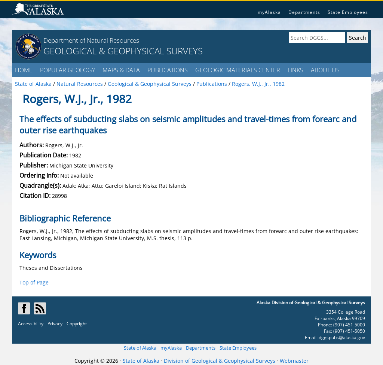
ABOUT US (325, 70)
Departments (304, 12)
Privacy (55, 323)
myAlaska (269, 12)
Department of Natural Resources (91, 40)
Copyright (77, 323)
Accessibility (30, 323)
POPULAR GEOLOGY (67, 70)
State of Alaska (140, 347)
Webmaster (294, 360)
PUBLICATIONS (167, 70)
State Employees (348, 12)
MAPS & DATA (121, 70)
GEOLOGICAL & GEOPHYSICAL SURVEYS (123, 51)
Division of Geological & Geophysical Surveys (219, 360)
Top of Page (34, 282)
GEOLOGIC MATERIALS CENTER (237, 70)
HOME (24, 70)
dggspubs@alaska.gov (342, 337)
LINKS (295, 70)
